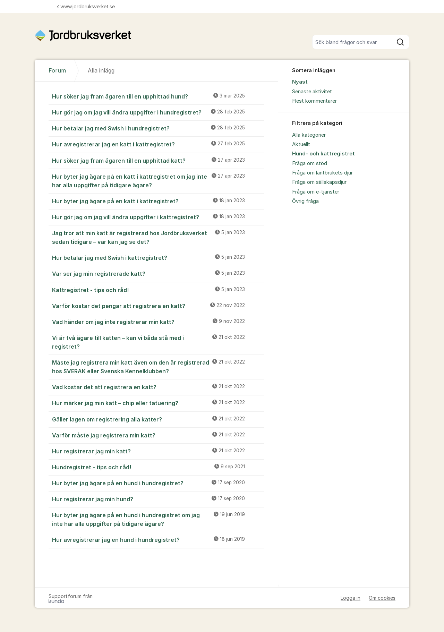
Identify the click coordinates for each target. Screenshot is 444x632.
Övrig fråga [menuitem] (305, 201)
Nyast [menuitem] (300, 82)
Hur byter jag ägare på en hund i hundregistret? (158, 483)
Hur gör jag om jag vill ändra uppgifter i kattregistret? (158, 217)
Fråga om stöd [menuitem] (309, 163)
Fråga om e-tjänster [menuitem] (315, 192)
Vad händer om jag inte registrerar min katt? (158, 321)
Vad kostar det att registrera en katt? (158, 387)
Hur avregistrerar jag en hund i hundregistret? (158, 539)
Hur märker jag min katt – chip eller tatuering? (158, 403)
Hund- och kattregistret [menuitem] (323, 154)
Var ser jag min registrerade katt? (158, 273)
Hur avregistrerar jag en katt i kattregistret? (158, 144)
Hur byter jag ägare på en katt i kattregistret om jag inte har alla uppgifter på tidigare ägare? (158, 180)
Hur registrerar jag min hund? (158, 499)
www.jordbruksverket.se (86, 6)
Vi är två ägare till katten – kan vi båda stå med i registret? (158, 342)
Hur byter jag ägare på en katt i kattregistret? (158, 201)
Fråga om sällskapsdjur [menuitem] (319, 182)
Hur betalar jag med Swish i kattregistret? (158, 257)
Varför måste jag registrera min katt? (158, 435)
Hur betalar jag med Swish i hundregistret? (158, 128)
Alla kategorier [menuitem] (309, 135)
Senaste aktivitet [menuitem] (312, 91)
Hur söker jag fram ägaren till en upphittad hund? (158, 96)
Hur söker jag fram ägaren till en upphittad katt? (158, 160)
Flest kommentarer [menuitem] (314, 101)
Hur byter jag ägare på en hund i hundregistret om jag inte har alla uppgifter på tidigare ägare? (158, 519)
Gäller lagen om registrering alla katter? (158, 419)
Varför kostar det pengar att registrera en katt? (158, 305)
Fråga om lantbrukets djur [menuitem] (322, 173)
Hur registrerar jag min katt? (158, 451)
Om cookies (382, 598)
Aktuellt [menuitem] (301, 144)
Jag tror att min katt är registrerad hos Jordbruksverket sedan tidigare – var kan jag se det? (158, 237)
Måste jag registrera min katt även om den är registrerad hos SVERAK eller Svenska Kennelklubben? (158, 366)
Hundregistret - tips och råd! (158, 467)
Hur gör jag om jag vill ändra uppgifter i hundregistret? (158, 112)
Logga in (350, 598)
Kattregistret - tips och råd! (158, 289)
